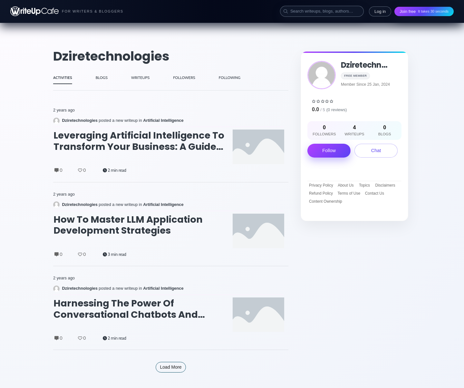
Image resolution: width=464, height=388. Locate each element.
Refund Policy (321, 193)
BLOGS (102, 77)
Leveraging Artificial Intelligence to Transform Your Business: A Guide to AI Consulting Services (138, 141)
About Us (345, 185)
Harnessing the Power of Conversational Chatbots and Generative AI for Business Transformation (125, 309)
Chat (376, 150)
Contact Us (374, 193)
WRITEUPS (140, 77)
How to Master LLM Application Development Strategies (128, 225)
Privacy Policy (321, 185)
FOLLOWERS (184, 77)
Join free (424, 11)
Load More (171, 367)
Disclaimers (385, 185)
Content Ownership (325, 201)
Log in (380, 11)
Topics (364, 185)
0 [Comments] (58, 170)
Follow (329, 150)
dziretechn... (364, 65)
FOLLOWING (229, 77)
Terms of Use (349, 193)
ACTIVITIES (62, 77)
